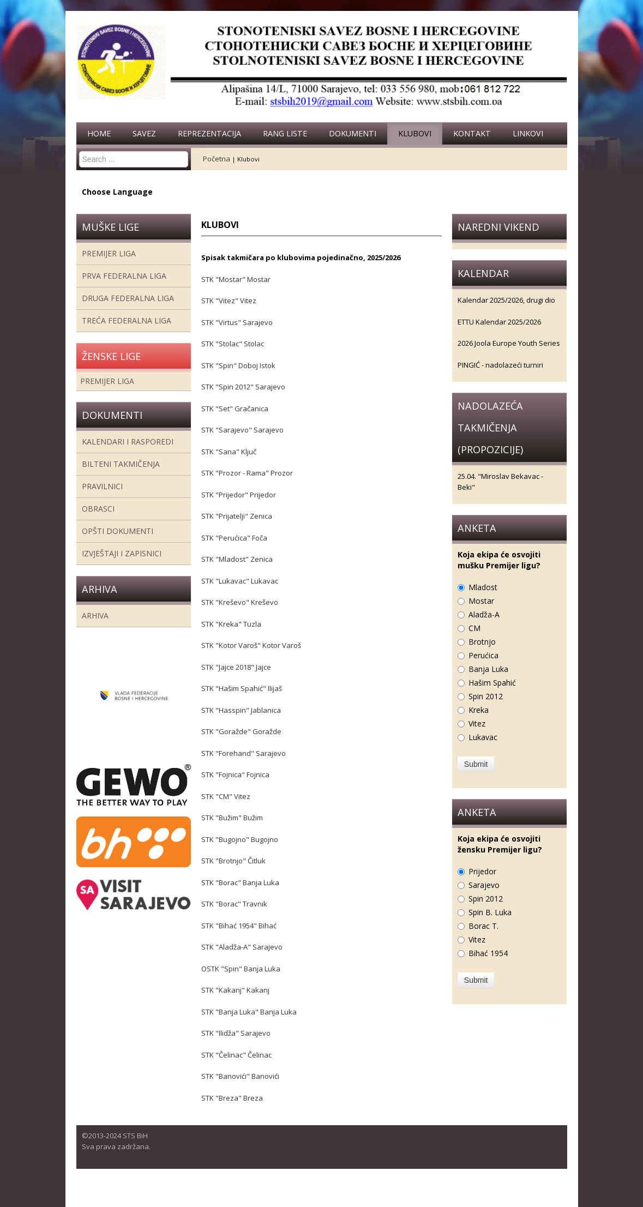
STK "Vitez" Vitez (228, 300)
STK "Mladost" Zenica (237, 559)
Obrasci (98, 508)
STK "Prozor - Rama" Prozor (247, 473)
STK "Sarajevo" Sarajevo (242, 430)
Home (99, 133)
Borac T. (483, 926)
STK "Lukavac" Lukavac (239, 581)
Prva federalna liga (124, 276)
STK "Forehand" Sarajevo (243, 753)
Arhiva (95, 615)
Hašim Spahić (492, 682)
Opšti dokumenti (117, 531)
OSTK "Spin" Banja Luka (240, 969)
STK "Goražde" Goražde (241, 731)
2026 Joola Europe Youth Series (509, 343)
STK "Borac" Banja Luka (240, 882)
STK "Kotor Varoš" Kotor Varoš (251, 645)
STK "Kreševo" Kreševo (239, 602)
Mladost (482, 587)
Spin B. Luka (490, 912)
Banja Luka (488, 669)
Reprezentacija (209, 133)
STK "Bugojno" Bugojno (239, 839)
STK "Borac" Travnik (234, 904)
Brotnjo (482, 641)
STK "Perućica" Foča (234, 538)
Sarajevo (484, 885)
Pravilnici (102, 486)
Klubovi (414, 133)
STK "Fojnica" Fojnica (235, 774)
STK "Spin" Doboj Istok (238, 365)
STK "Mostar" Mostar (236, 279)
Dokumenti (352, 133)
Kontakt (472, 133)
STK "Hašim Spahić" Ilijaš (241, 688)
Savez (144, 133)
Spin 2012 (485, 696)
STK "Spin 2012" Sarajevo (243, 387)
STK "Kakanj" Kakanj (235, 990)
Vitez (476, 723)
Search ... (79, 151)
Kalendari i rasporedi (127, 441)
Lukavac (482, 737)
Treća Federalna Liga (126, 320)
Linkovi (528, 133)
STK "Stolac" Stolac (232, 344)
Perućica (483, 655)
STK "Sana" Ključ (228, 452)
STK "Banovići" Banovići (240, 1076)
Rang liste (285, 133)
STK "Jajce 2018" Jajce (236, 667)
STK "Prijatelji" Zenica (238, 516)
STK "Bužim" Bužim (232, 817)
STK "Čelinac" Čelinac (236, 1055)
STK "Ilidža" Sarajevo (236, 1033)
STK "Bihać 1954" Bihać (239, 925)
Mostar (481, 601)
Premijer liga (109, 253)
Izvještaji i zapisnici (121, 553)
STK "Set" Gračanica (234, 408)
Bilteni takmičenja (121, 464)
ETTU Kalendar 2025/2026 (499, 322)
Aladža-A (484, 614)
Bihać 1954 (488, 953)
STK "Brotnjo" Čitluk (233, 861)
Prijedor (482, 871)
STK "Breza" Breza (232, 1098)
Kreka (478, 710)
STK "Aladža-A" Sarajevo (242, 947)
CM (474, 628)
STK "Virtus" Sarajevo (237, 322)
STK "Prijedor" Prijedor (238, 495)
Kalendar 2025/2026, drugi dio (506, 300)
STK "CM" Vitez (225, 796)
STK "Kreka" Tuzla (231, 624)
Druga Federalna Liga (128, 298)
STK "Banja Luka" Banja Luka (249, 1012)
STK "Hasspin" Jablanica (241, 710)
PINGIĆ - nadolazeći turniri (500, 365)
